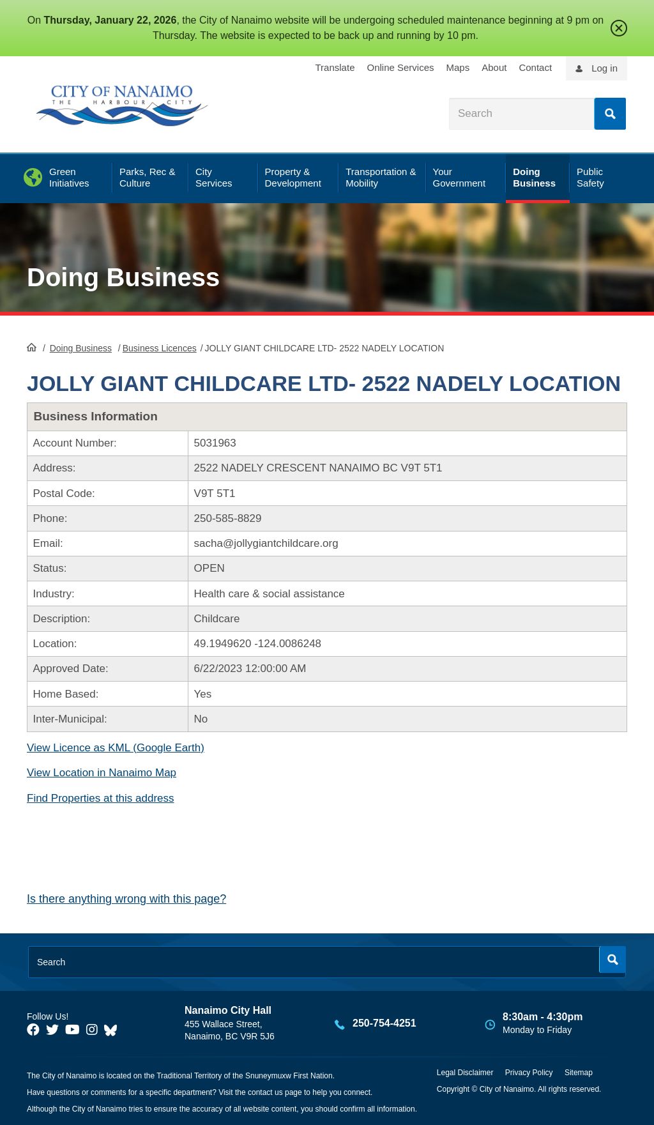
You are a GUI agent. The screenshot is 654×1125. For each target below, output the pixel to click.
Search (610, 114)
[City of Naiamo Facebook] (33, 1029)
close (619, 28)
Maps (458, 67)
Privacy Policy (529, 1072)
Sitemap (579, 1072)
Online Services (400, 67)
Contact (535, 67)
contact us (265, 1092)
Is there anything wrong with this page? (126, 898)
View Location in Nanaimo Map (101, 773)
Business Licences (160, 348)
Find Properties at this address (100, 798)
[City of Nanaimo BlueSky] (113, 1029)
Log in (604, 68)
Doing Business (123, 277)
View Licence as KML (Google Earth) (115, 748)
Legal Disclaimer (465, 1072)
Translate (335, 67)
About (494, 67)
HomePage (31, 346)
